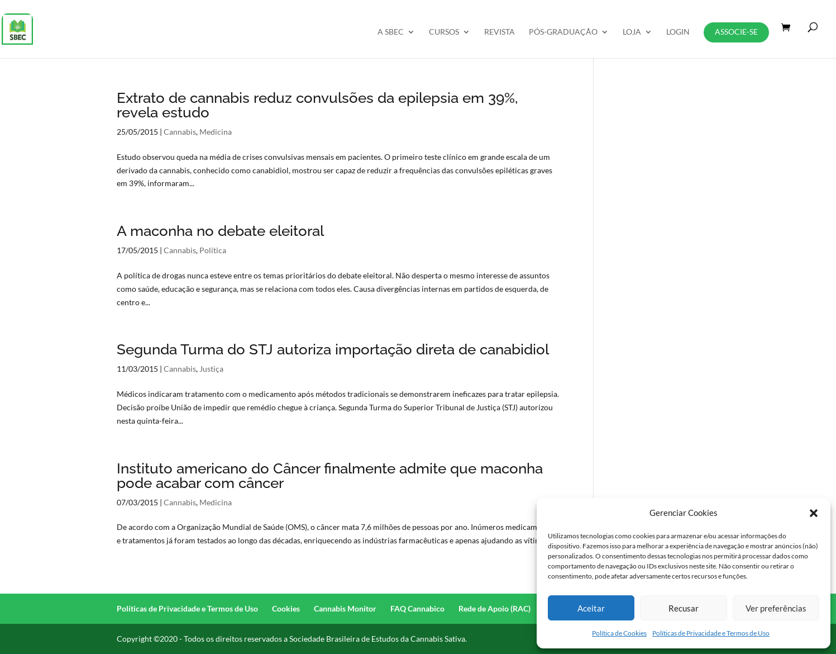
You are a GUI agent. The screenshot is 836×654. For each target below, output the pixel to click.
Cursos (444, 32)
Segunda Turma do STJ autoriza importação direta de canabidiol (333, 349)
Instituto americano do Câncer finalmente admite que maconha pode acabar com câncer (330, 475)
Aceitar (591, 608)
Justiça (211, 368)
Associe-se (736, 31)
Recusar (683, 608)
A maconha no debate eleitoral (220, 230)
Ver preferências (776, 608)
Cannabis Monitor (345, 608)
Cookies (286, 608)
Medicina (215, 131)
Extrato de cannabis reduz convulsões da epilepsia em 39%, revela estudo (317, 105)
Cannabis (180, 131)
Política (212, 250)
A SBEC (391, 32)
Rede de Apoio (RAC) (494, 608)
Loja (632, 32)
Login (678, 32)
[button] (813, 513)
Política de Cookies (619, 633)
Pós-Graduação (563, 32)
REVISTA (499, 32)
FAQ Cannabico (417, 608)
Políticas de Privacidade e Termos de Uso (711, 633)
